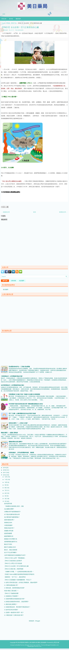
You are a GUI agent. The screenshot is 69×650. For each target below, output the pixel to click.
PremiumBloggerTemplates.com (50, 645)
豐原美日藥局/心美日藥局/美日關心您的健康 (33, 642)
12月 (6, 477)
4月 (6, 498)
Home (3, 23)
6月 (6, 493)
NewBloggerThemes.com (34, 646)
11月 (6, 479)
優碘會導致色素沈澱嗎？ (16, 441)
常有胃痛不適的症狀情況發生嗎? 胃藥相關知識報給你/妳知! (26, 404)
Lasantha (37, 645)
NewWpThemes (20, 645)
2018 (4, 470)
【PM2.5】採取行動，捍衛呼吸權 (13, 569)
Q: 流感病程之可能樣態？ (11, 596)
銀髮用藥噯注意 (8, 536)
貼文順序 (21, 280)
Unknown (5, 30)
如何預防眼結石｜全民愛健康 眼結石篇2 (12, 385)
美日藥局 (5, 289)
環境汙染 (13, 23)
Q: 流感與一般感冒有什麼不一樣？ (14, 612)
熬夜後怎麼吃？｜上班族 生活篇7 (18, 423)
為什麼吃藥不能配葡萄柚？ (12, 517)
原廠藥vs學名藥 (8, 530)
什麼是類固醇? (8, 525)
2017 (4, 472)
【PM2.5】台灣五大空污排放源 (13, 563)
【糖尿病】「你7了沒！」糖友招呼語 (15, 577)
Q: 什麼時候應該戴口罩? (11, 585)
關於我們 (18, 18)
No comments (19, 30)
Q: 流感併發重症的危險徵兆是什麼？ (14, 599)
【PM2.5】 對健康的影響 (11, 593)
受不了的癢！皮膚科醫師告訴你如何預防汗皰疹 (22, 413)
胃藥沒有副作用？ (9, 528)
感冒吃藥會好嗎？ (9, 520)
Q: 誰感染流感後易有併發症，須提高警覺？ (16, 601)
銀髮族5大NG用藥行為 (10, 539)
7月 (6, 490)
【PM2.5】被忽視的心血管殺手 (13, 560)
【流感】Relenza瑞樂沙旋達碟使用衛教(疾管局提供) (19, 574)
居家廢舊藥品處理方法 (10, 541)
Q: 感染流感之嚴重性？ (10, 604)
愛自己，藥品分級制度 (10, 550)
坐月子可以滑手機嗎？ (10, 552)
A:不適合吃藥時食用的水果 (12, 514)
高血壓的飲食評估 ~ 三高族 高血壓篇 (19, 366)
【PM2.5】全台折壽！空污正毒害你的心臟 (20, 27)
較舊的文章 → (63, 212)
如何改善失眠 (8, 503)
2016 (4, 475)
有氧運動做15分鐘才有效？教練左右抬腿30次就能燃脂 (24, 394)
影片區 (11, 18)
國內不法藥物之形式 (10, 547)
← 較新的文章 (6, 212)
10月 (6, 482)
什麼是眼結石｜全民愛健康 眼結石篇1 (12, 376)
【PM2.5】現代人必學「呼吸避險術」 (15, 558)
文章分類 (13, 280)
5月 (6, 496)
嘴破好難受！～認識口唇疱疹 (9, 432)
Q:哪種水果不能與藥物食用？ (12, 511)
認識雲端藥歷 (8, 533)
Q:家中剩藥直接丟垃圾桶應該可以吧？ (15, 555)
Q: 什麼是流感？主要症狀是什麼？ (14, 615)
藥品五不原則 (8, 544)
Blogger (37, 621)
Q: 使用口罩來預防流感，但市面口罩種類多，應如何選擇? (20, 582)
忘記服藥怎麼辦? (9, 509)
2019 (4, 467)
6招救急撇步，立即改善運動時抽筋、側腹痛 (21, 452)
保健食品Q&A (8, 522)
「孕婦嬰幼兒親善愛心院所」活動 (14, 506)
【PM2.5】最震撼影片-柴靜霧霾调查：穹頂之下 (17, 580)
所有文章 (3, 18)
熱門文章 (5, 280)
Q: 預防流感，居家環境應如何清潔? (14, 588)
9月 (6, 485)
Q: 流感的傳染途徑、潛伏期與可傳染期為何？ (17, 607)
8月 (6, 487)
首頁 (3, 14)
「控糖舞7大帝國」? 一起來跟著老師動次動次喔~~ (19, 571)
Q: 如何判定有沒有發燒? (11, 609)
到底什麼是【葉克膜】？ (11, 590)
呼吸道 (8, 23)
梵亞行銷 (56, 642)
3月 (6, 501)
